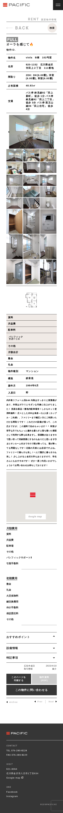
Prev (38, 701)
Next (53, 701)
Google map (15, 778)
